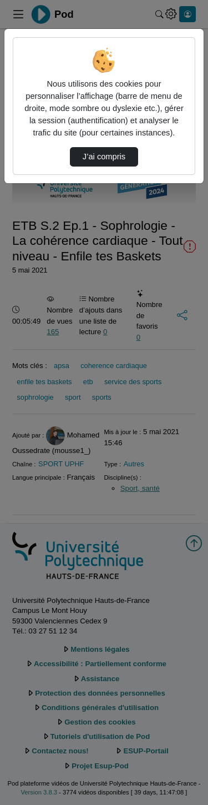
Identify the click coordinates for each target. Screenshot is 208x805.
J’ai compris (104, 156)
